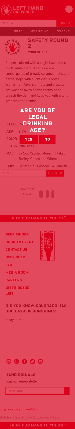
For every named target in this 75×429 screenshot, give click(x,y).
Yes (28, 139)
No (47, 139)
